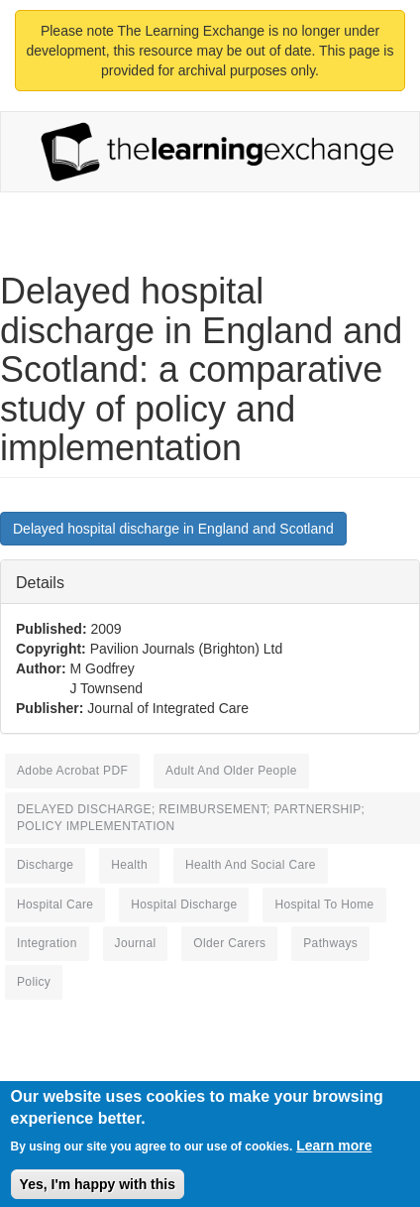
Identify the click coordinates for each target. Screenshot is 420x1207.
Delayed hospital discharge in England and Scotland (173, 529)
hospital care (55, 904)
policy (34, 982)
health (129, 865)
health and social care (250, 865)
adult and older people (231, 771)
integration (47, 943)
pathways (330, 943)
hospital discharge (184, 904)
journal (136, 943)
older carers (229, 943)
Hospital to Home (323, 904)
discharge (45, 865)
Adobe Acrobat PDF (72, 771)
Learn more (333, 1154)
